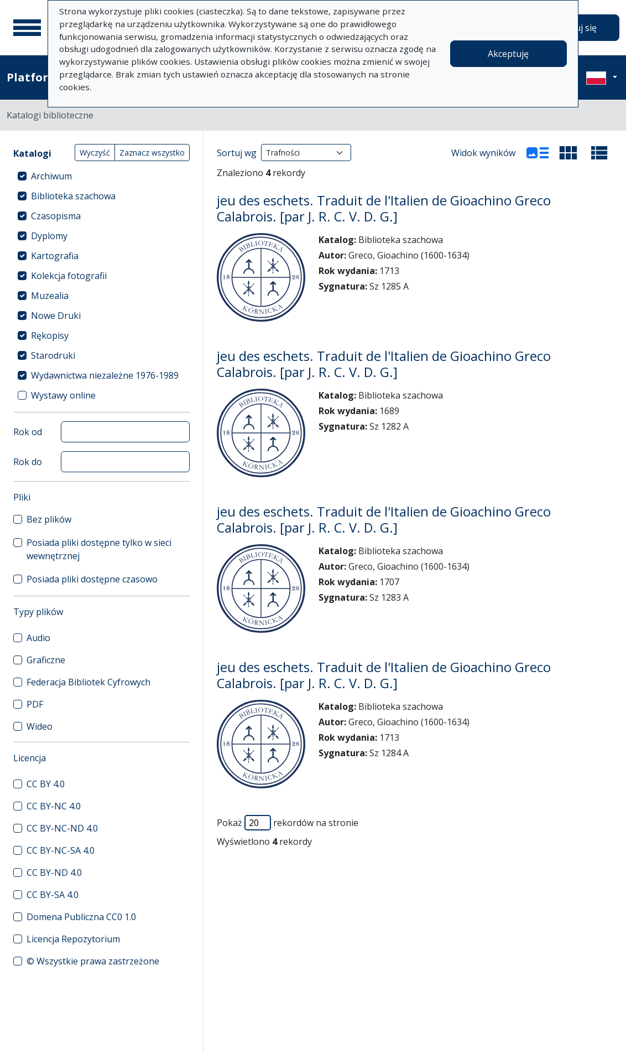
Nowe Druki (56, 315)
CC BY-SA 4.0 (53, 895)
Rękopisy (50, 335)
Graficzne (46, 660)
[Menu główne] (27, 27)
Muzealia (50, 296)
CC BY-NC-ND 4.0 (62, 828)
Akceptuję (508, 54)
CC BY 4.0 (46, 784)
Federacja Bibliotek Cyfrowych (88, 682)
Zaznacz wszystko (152, 152)
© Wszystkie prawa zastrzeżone (93, 961)
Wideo (40, 726)
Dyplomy (49, 236)
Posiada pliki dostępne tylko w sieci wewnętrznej (99, 549)
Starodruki (53, 355)
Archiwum (51, 176)
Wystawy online (63, 395)
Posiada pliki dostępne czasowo (92, 579)
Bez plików (49, 519)
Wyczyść (95, 152)
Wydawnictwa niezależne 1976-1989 (105, 375)
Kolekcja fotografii (69, 276)
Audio (38, 638)
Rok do (27, 462)
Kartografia (55, 256)
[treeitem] (101, 176)
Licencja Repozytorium (73, 939)
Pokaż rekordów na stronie (287, 822)
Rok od (27, 432)
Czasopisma (56, 216)
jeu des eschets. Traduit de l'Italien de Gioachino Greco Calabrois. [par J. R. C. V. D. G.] (384, 208)
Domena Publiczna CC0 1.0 (81, 917)
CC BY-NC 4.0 (54, 806)
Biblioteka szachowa (73, 196)
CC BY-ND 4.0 (54, 872)
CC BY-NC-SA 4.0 (61, 850)
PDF (35, 704)
